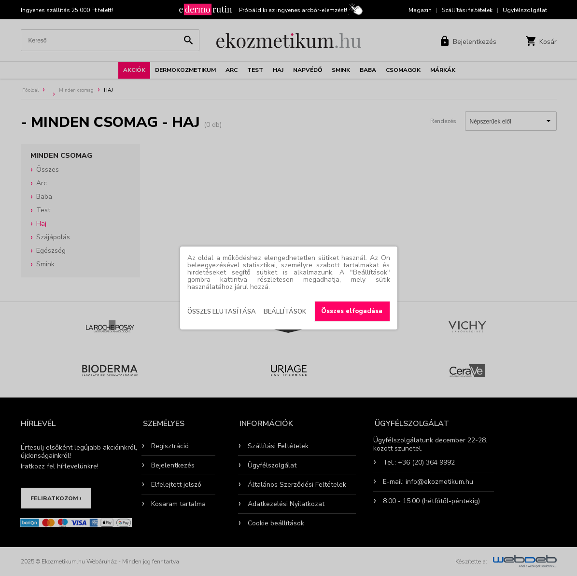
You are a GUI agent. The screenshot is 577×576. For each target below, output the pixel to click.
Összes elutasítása (221, 311)
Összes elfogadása (351, 311)
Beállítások (285, 311)
